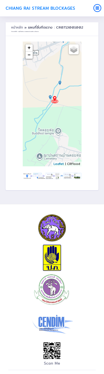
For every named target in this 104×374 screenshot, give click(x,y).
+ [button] (29, 48)
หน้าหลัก (17, 27)
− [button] (29, 55)
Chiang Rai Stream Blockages (40, 8)
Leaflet (59, 163)
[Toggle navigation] (97, 8)
